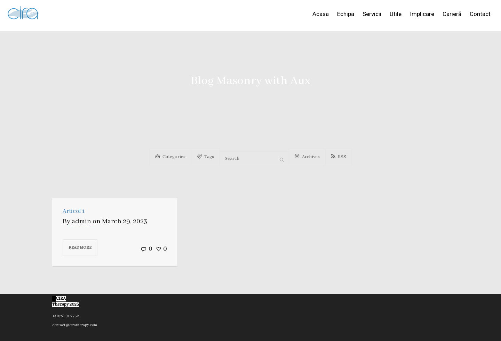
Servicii (372, 13)
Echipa (345, 13)
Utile (395, 13)
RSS (338, 157)
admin (81, 221)
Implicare (422, 13)
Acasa (320, 13)
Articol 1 (74, 211)
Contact (480, 13)
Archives (307, 156)
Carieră (452, 13)
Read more (80, 247)
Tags (205, 156)
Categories (170, 156)
